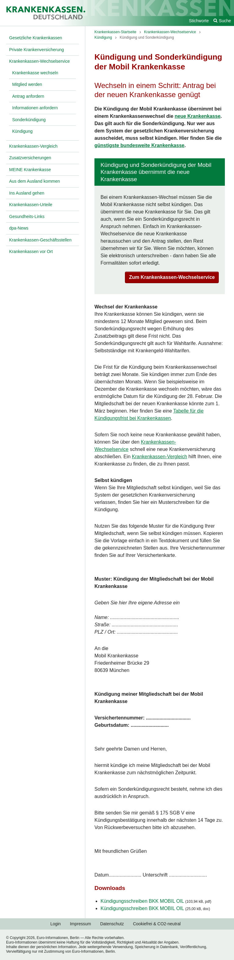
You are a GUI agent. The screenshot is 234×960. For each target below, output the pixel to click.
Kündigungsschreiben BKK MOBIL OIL (156, 901)
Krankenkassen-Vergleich (159, 456)
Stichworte (199, 20)
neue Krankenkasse (197, 116)
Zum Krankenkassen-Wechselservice (172, 277)
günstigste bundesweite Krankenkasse (139, 145)
